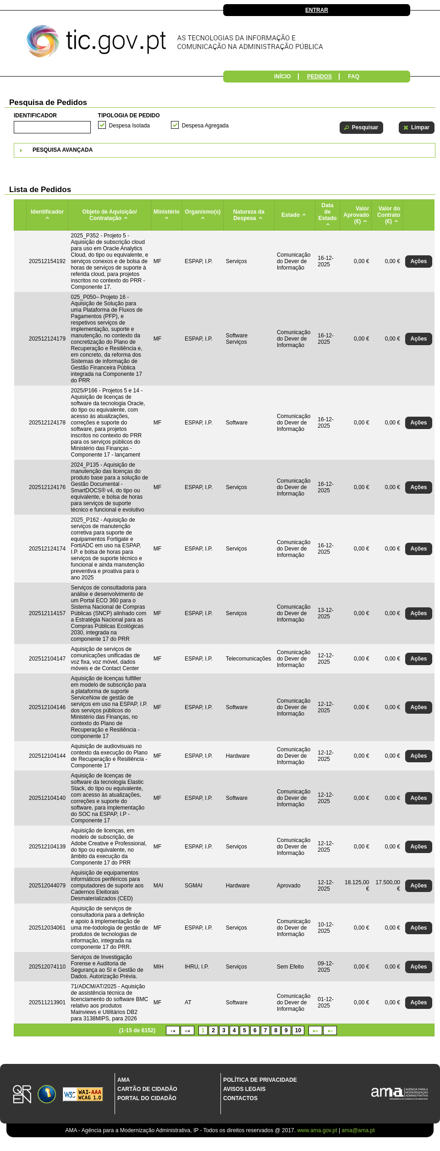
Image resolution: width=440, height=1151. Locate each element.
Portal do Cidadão (146, 1098)
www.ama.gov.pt (317, 1130)
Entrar (316, 10)
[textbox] (52, 127)
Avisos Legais (244, 1089)
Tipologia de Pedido (129, 115)
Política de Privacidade (260, 1080)
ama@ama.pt (357, 1130)
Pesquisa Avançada (63, 150)
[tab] (224, 150)
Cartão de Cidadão (147, 1089)
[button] (361, 127)
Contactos (240, 1098)
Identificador (35, 115)
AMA (123, 1080)
